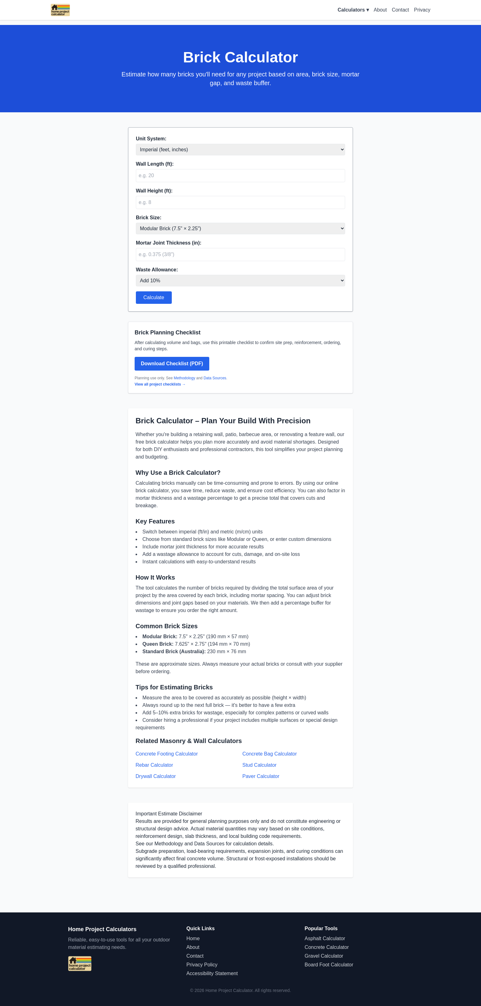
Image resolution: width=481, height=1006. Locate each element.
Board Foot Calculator (329, 964)
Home (193, 938)
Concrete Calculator (327, 947)
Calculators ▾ (353, 9)
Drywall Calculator (156, 776)
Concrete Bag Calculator (269, 753)
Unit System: (151, 138)
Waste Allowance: (157, 269)
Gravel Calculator (324, 956)
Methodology (184, 378)
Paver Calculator (260, 776)
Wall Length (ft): (155, 164)
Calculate (153, 297)
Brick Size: (148, 217)
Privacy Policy (202, 964)
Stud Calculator (259, 765)
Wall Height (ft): (154, 190)
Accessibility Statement (212, 973)
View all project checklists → (160, 384)
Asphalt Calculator (325, 938)
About (380, 9)
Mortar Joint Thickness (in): (168, 242)
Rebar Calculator (154, 765)
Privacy (422, 9)
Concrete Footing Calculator (167, 753)
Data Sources (215, 378)
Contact (400, 9)
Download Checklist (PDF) (172, 363)
